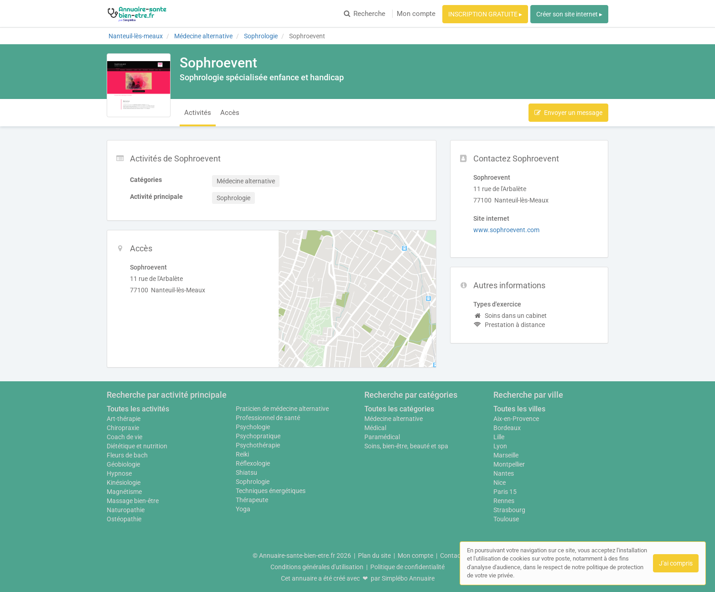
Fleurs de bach (127, 455)
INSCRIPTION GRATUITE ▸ (485, 14)
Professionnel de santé (268, 417)
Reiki (242, 454)
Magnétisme (124, 491)
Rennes (503, 500)
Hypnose (119, 473)
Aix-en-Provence (516, 418)
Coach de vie (124, 437)
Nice (499, 482)
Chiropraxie (123, 427)
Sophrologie (252, 481)
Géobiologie (123, 464)
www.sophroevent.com (506, 230)
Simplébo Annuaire (408, 578)
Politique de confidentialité (407, 567)
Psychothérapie (258, 445)
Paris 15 (505, 491)
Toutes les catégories (399, 409)
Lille (498, 437)
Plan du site (374, 555)
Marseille (505, 455)
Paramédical (382, 437)
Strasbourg (509, 510)
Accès (229, 113)
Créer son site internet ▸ (569, 14)
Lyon (500, 446)
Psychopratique (258, 436)
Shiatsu (246, 472)
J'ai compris (676, 563)
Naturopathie (126, 510)
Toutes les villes (519, 409)
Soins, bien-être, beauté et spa (406, 446)
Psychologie (253, 427)
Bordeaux (507, 427)
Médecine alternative (393, 418)
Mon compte (416, 14)
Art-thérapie (123, 418)
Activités (197, 113)
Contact (451, 555)
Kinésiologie (123, 482)
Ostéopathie (124, 519)
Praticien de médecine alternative (282, 408)
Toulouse (506, 519)
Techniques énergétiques (271, 490)
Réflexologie (253, 463)
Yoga (243, 509)
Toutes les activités (138, 409)
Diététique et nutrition (137, 446)
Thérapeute (252, 500)
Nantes (503, 473)
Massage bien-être (133, 500)
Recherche (364, 14)
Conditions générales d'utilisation (316, 567)
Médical (375, 427)
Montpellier (509, 464)
